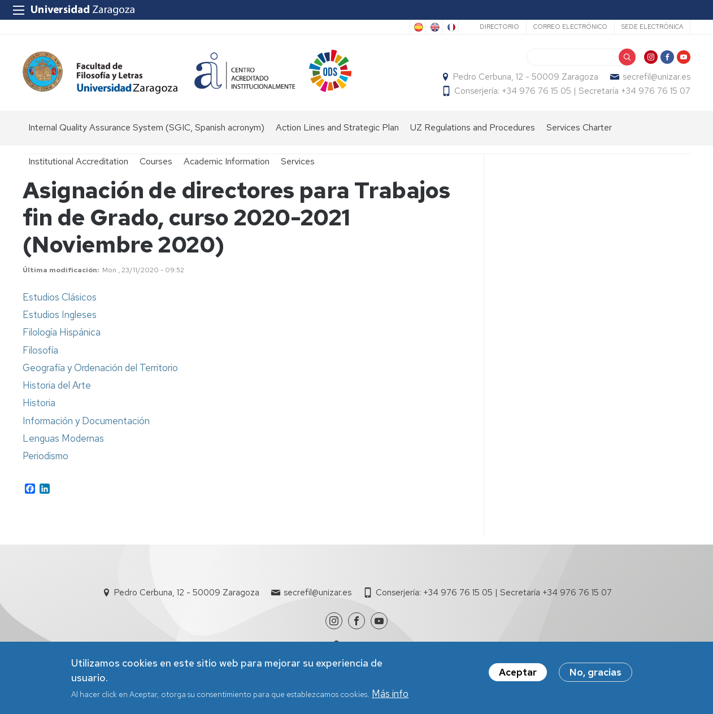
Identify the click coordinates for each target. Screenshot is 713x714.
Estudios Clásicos (60, 297)
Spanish (417, 27)
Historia (39, 403)
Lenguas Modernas (63, 438)
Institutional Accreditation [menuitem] (78, 161)
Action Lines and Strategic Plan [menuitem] (337, 127)
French (450, 27)
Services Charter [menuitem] (579, 127)
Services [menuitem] (298, 161)
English (434, 27)
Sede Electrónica (652, 27)
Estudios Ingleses (60, 314)
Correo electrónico (570, 27)
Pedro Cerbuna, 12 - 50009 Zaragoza (525, 76)
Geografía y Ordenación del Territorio (100, 368)
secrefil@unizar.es (656, 76)
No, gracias (595, 674)
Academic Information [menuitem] (226, 161)
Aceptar (518, 674)
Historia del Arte (57, 385)
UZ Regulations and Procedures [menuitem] (472, 127)
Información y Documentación (86, 421)
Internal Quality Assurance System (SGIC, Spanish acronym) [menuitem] (146, 127)
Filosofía (40, 350)
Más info (390, 695)
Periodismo (45, 456)
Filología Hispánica (62, 332)
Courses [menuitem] (156, 161)
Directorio (499, 27)
